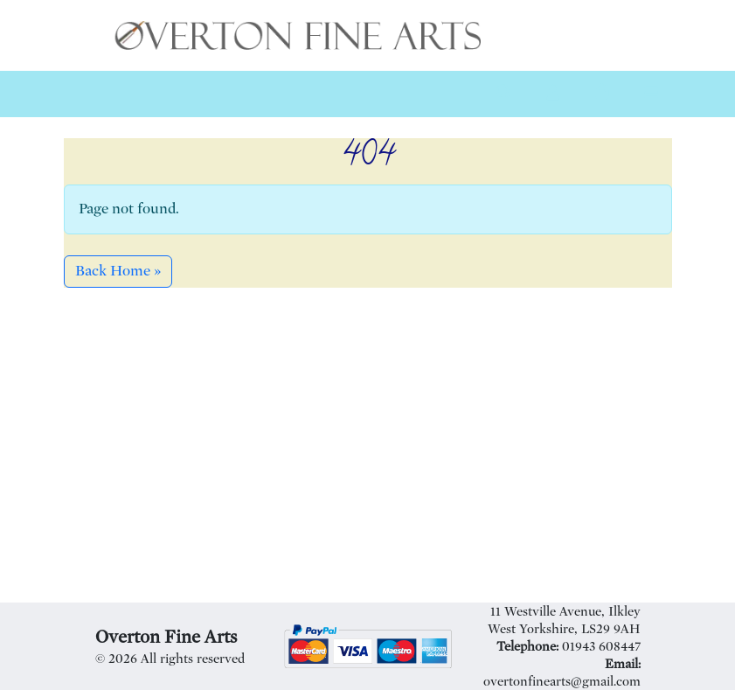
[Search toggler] (504, 94)
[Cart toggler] (602, 94)
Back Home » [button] (118, 270)
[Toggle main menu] (651, 94)
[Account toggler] (553, 94)
